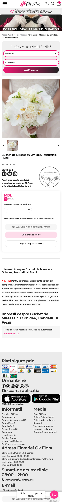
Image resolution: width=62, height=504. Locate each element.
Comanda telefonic (31, 235)
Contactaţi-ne (8, 417)
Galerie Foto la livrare (43, 417)
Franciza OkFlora (10, 414)
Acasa (4, 35)
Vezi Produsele (31, 70)
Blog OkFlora (39, 414)
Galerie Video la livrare (44, 420)
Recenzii (37, 423)
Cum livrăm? (8, 426)
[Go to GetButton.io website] (54, 501)
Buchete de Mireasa (18, 35)
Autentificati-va (11, 333)
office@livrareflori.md (12, 490)
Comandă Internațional (44, 432)
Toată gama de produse (13, 444)
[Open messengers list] (54, 494)
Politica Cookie (9, 438)
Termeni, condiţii (10, 429)
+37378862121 (10, 480)
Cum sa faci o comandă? (14, 420)
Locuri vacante (9, 435)
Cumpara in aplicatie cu (31, 243)
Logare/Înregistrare (42, 429)
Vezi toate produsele (43, 426)
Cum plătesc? (8, 423)
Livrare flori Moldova (12, 441)
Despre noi (7, 432)
